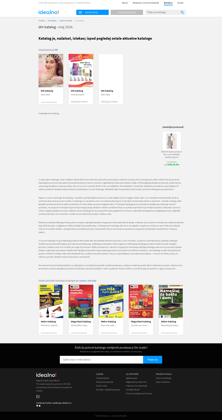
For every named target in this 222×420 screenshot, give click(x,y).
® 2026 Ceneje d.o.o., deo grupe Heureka (111, 416)
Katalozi (168, 2)
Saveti (180, 2)
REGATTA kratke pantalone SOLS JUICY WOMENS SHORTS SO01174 (171, 154)
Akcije (125, 2)
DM (56, 50)
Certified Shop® (133, 389)
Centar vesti (101, 386)
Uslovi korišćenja (163, 378)
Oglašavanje (131, 378)
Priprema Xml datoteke (136, 386)
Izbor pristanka (163, 382)
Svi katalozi (52, 20)
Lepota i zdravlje (65, 20)
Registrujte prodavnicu (136, 382)
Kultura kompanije (104, 382)
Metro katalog (48, 321)
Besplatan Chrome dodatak (146, 2)
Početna (42, 20)
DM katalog (47, 90)
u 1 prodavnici (172, 162)
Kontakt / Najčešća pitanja (108, 389)
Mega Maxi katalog (81, 321)
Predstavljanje (102, 378)
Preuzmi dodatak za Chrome (139, 393)
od (171, 164)
